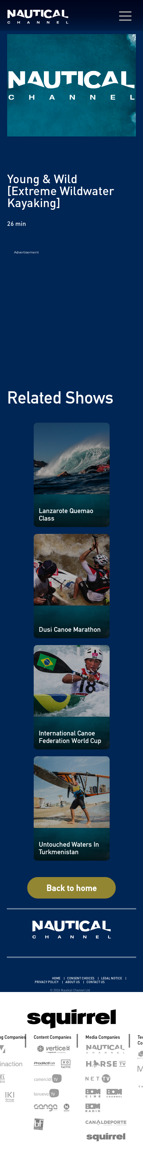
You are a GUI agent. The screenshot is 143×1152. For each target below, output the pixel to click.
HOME (56, 978)
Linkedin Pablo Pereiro (31, 978)
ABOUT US (72, 982)
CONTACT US (95, 982)
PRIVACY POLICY (47, 982)
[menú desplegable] (125, 16)
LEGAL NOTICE (112, 978)
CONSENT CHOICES (81, 978)
